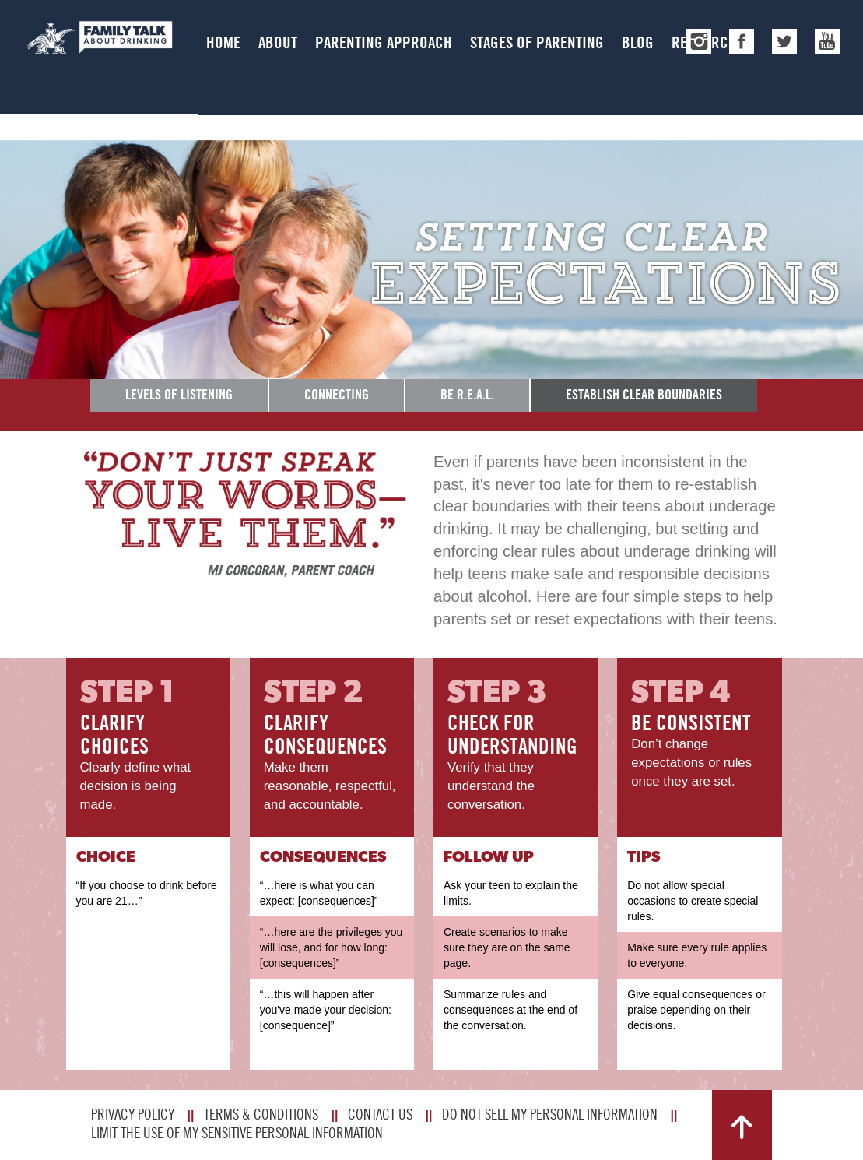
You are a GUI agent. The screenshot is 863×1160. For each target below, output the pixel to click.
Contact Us (380, 1114)
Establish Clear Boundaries (644, 394)
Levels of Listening (179, 394)
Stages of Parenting (537, 42)
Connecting (336, 394)
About (277, 42)
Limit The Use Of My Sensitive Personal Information (237, 1132)
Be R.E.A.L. (467, 394)
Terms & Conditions (261, 1114)
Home (223, 42)
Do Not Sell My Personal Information (550, 1114)
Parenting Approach (383, 42)
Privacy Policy (132, 1114)
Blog (638, 42)
